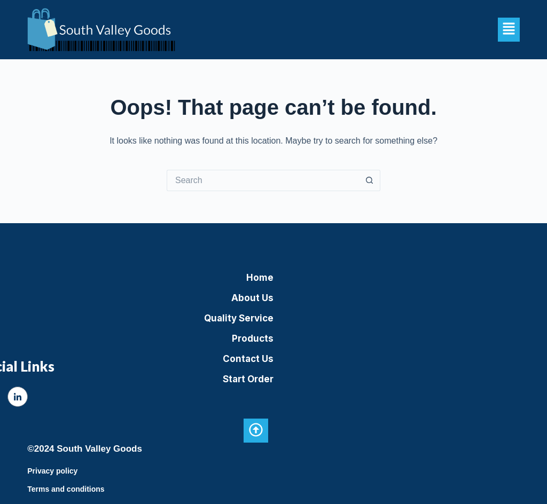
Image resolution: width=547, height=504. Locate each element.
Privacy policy (52, 471)
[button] (508, 29)
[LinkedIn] (17, 397)
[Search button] (369, 180)
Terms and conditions (65, 489)
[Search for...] (263, 180)
